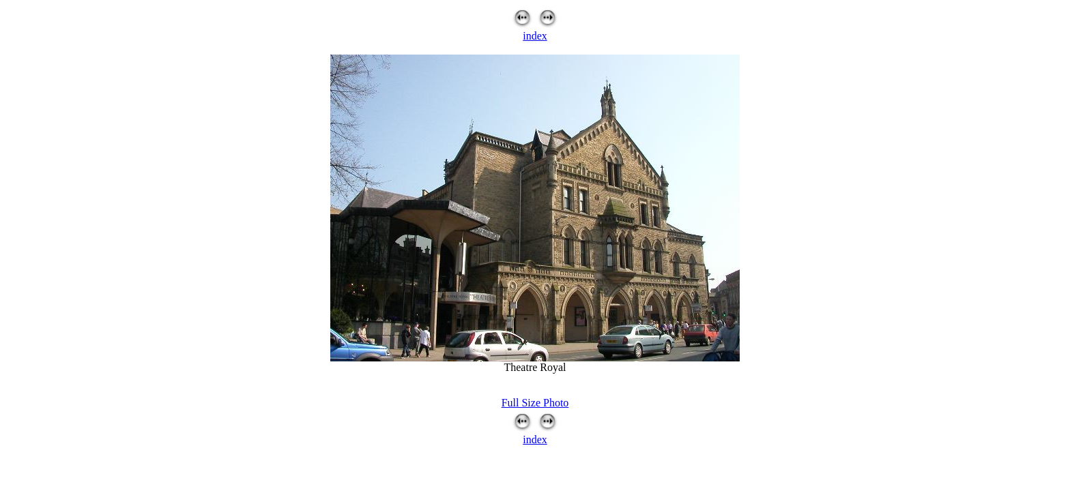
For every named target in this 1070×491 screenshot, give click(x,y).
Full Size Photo (535, 402)
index (535, 36)
